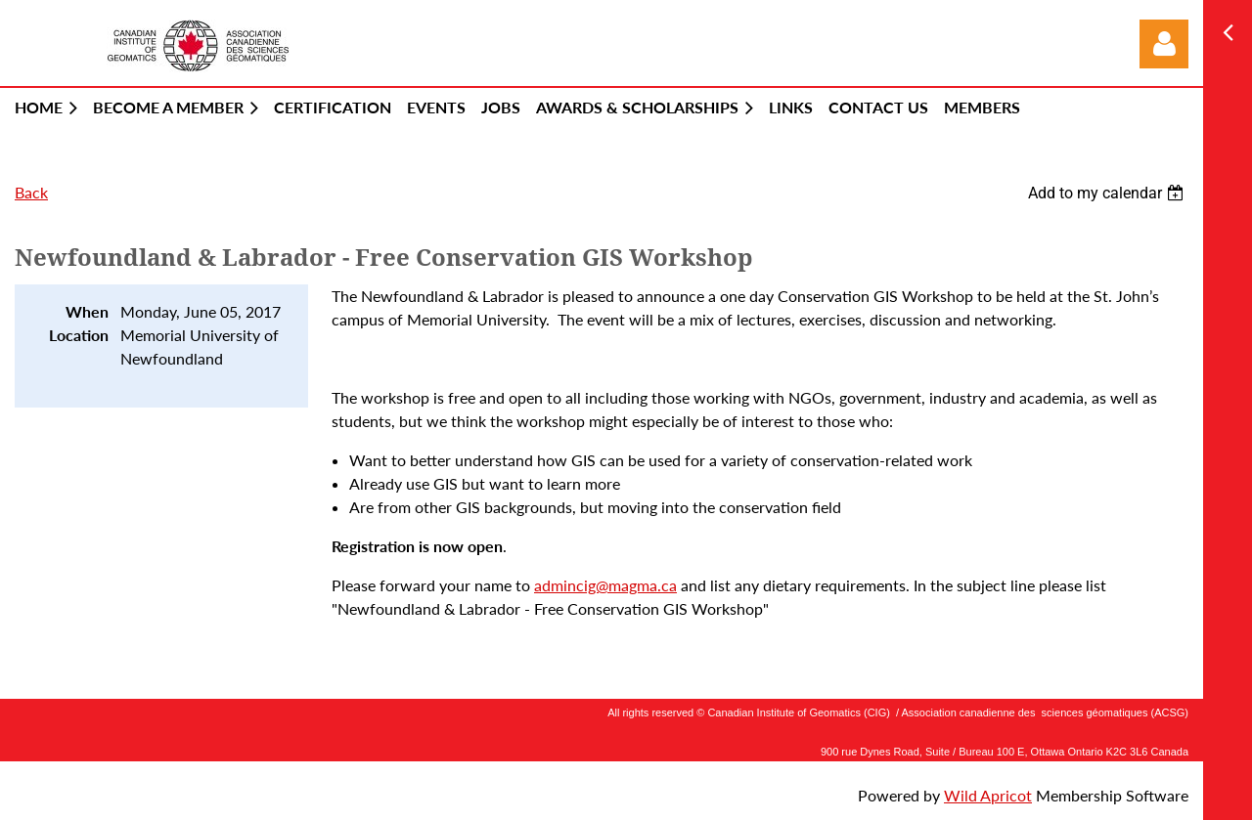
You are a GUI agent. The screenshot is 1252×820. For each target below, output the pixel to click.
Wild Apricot (988, 795)
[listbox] (1108, 193)
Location (79, 334)
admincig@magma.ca (605, 585)
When (87, 311)
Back (31, 192)
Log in (1164, 44)
